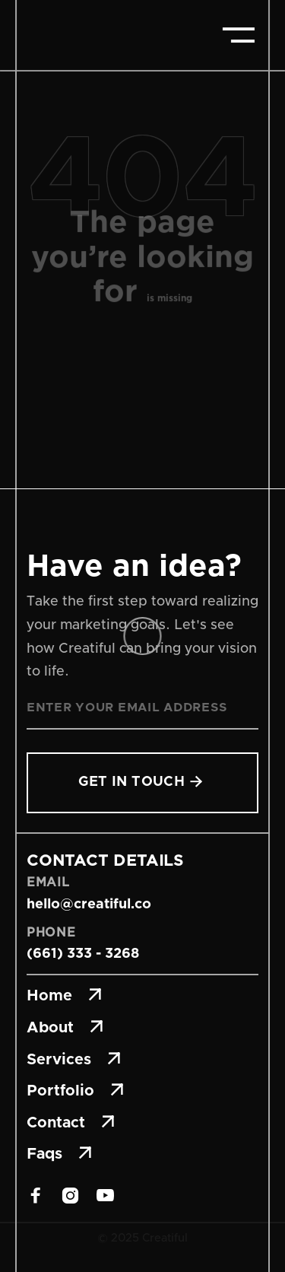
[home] (83, 35)
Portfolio (75, 1091)
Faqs (59, 1154)
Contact (71, 1123)
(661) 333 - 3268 (83, 954)
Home (64, 996)
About (65, 1028)
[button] (239, 35)
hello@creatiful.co (89, 904)
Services (74, 1060)
